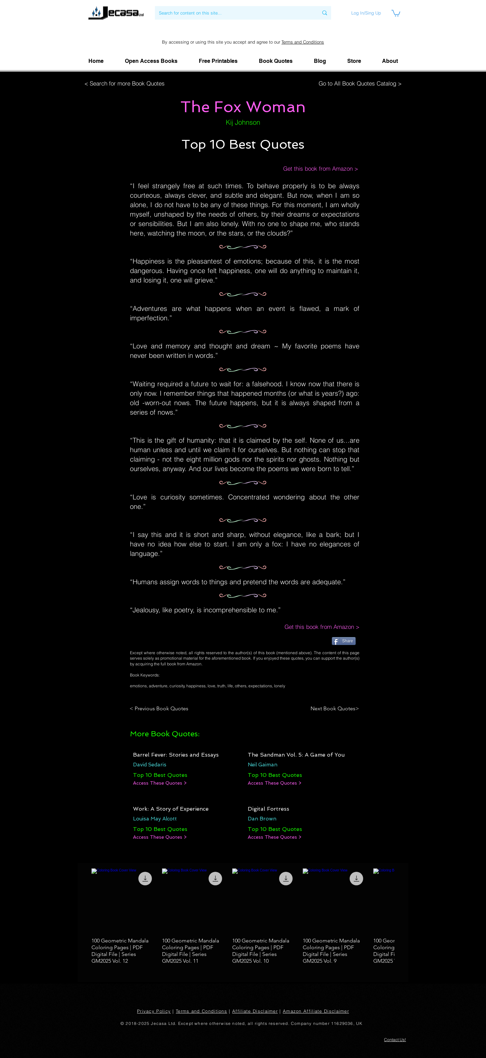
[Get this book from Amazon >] (313, 169)
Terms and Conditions (302, 42)
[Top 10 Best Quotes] (160, 775)
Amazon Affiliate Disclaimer (316, 1011)
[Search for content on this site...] (233, 13)
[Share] (344, 641)
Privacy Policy (154, 1011)
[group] (243, 916)
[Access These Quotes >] (160, 783)
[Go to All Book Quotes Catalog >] (358, 83)
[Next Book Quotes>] (332, 708)
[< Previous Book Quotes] (160, 708)
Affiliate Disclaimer (255, 1011)
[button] (390, 61)
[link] (396, 13)
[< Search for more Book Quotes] (126, 83)
